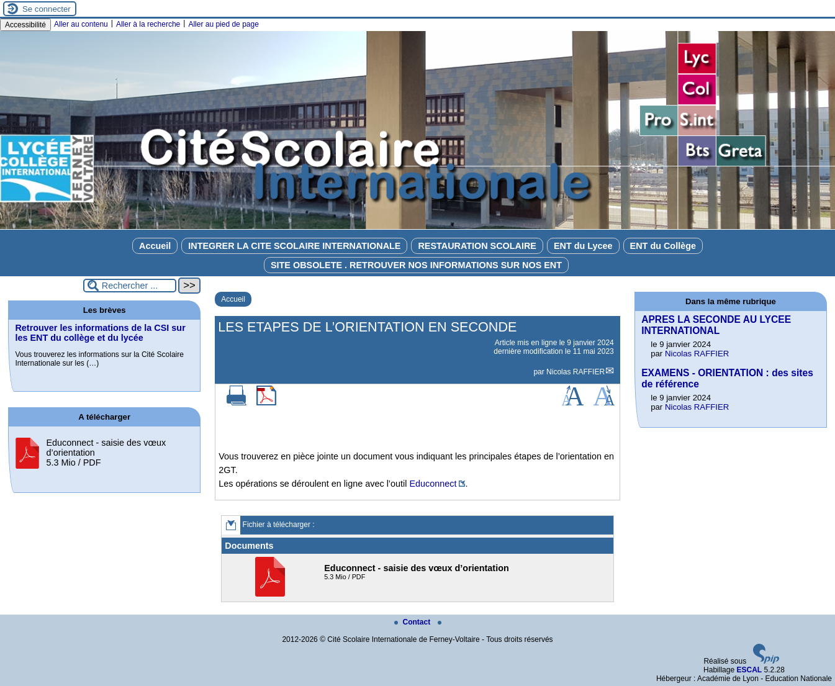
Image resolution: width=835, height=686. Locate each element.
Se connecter (46, 9)
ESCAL (749, 670)
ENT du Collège (663, 246)
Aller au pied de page (223, 24)
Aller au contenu (81, 24)
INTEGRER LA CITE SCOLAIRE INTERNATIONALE (294, 246)
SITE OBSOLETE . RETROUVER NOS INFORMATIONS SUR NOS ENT (416, 265)
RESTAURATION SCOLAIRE (477, 246)
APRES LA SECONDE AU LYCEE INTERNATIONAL (716, 325)
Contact (413, 622)
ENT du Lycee (583, 246)
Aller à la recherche (148, 24)
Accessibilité (25, 24)
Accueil (155, 246)
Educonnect (432, 484)
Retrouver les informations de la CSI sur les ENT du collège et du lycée (100, 333)
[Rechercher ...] (129, 285)
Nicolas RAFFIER (575, 372)
